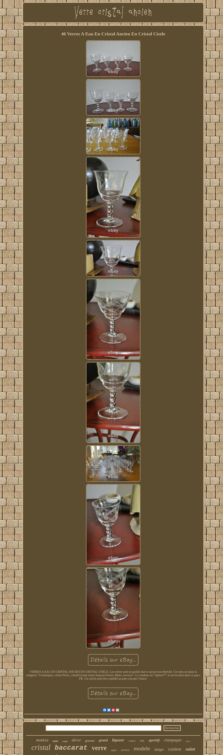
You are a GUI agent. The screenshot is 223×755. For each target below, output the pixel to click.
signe (114, 750)
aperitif (154, 740)
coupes (131, 740)
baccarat (71, 748)
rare (142, 740)
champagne (173, 740)
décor (76, 740)
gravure (90, 740)
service (125, 750)
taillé (55, 741)
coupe (64, 741)
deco (188, 741)
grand (103, 740)
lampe (159, 749)
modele (142, 748)
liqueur (118, 740)
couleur (174, 749)
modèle (42, 740)
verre (99, 748)
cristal (40, 747)
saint (190, 749)
